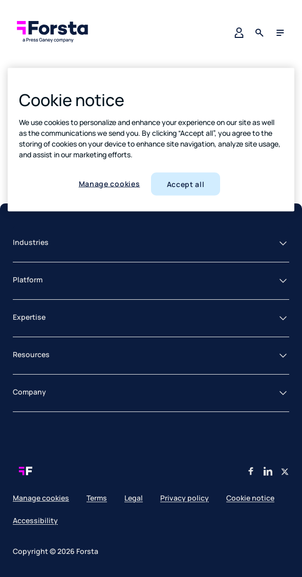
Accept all (186, 184)
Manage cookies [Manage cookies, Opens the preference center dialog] (109, 183)
